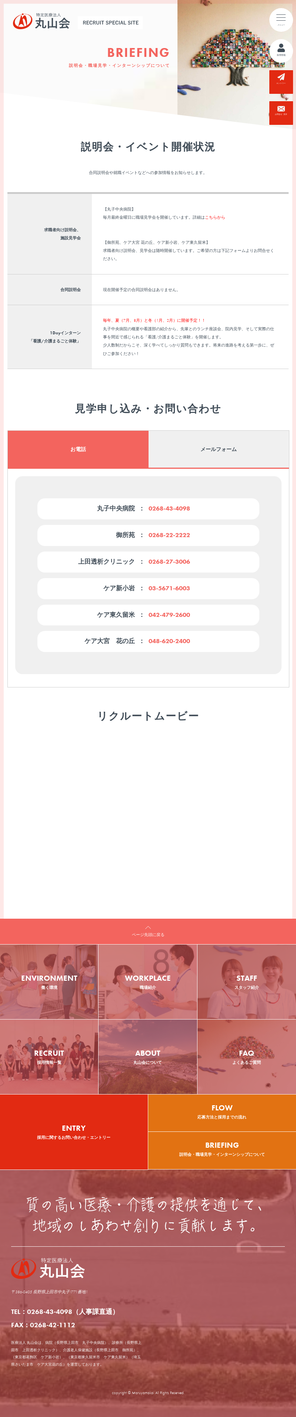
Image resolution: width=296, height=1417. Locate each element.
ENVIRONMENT (49, 982)
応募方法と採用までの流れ (222, 1107)
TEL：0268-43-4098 (65, 1311)
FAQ (246, 1057)
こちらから (215, 217)
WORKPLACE (148, 982)
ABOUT (148, 1057)
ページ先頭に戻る (148, 934)
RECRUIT (49, 1057)
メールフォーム (218, 449)
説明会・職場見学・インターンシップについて (222, 1144)
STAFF (246, 982)
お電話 (78, 449)
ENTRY (74, 1131)
